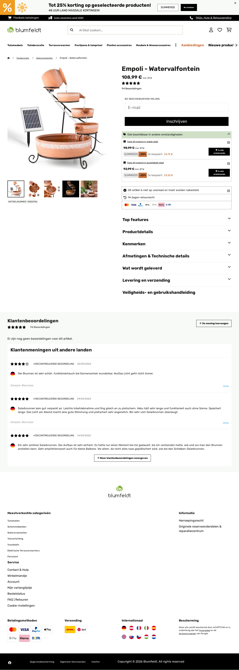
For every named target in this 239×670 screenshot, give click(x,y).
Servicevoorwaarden (189, 633)
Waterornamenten (49, 58)
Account (13, 582)
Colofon (113, 661)
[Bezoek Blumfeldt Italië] (146, 628)
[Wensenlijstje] (220, 30)
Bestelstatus (16, 594)
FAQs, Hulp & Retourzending (214, 17)
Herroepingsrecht (191, 520)
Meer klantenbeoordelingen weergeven (124, 458)
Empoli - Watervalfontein (80, 58)
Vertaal (223, 387)
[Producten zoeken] (125, 30)
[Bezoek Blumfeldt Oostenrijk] (131, 628)
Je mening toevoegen (208, 323)
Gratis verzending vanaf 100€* (73, 17)
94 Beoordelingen (132, 88)
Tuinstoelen (15, 520)
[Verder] (236, 45)
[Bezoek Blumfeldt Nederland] (154, 637)
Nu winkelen (186, 7)
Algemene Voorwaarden (85, 661)
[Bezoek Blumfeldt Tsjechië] (139, 637)
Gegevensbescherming (46, 661)
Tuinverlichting (18, 538)
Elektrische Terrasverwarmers (28, 550)
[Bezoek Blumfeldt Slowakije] (131, 637)
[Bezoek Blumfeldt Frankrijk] (139, 628)
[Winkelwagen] (229, 30)
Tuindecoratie (25, 58)
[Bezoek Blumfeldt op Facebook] (9, 663)
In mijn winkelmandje (217, 151)
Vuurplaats (15, 544)
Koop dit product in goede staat (147, 141)
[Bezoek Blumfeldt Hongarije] (146, 637)
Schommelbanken (20, 526)
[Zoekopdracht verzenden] (71, 30)
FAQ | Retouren (17, 600)
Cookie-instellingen (21, 606)
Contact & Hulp (18, 570)
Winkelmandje (17, 576)
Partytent (14, 556)
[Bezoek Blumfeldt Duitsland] (124, 628)
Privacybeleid (206, 630)
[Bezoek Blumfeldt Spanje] (154, 628)
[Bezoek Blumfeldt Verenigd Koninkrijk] (124, 637)
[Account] (211, 30)
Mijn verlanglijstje (19, 588)
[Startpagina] (12, 58)
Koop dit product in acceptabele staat (151, 162)
